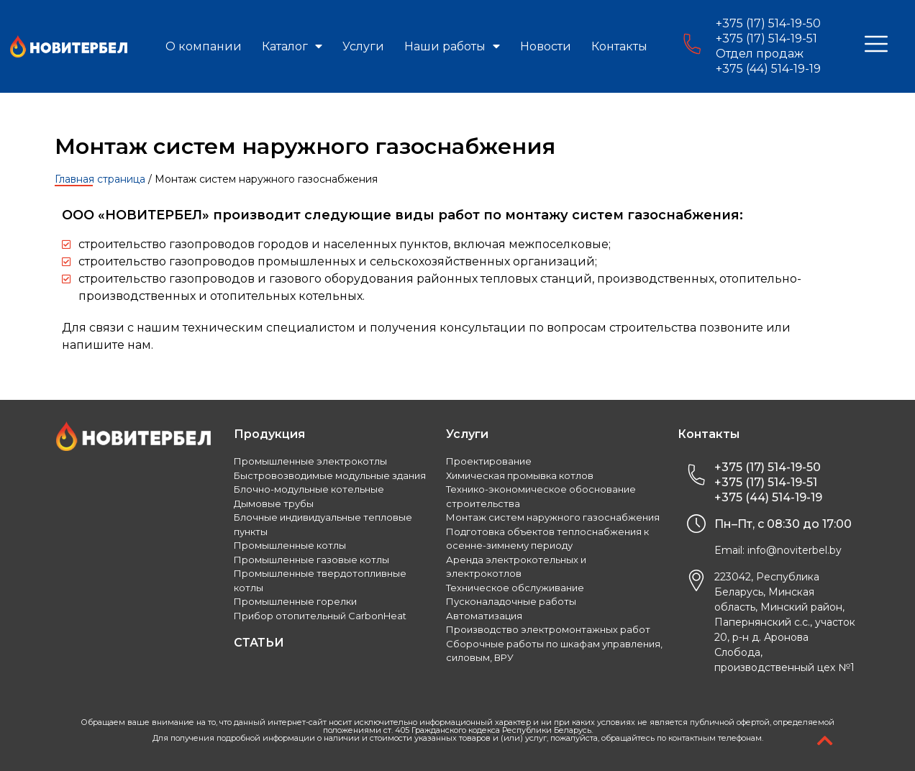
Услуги (363, 46)
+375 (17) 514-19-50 (768, 23)
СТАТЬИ (259, 642)
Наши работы (452, 46)
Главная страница (100, 179)
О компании (203, 46)
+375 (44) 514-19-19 (768, 69)
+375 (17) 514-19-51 (766, 38)
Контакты (619, 46)
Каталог (292, 46)
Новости (545, 46)
